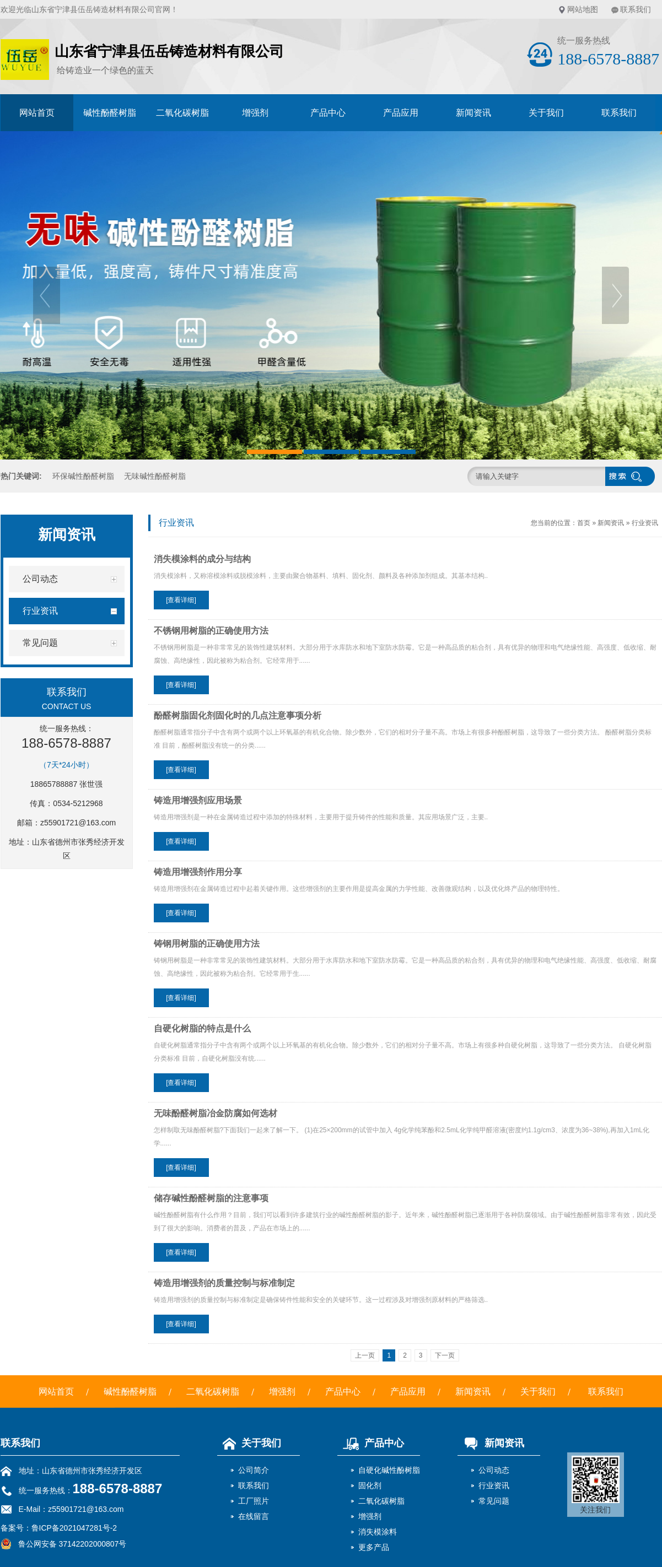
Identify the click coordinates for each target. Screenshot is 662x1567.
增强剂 (255, 112)
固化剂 (369, 1485)
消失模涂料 (377, 1531)
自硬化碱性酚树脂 (389, 1470)
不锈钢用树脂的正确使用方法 (211, 630)
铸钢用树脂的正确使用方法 (207, 943)
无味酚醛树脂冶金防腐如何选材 (215, 1113)
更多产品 (373, 1547)
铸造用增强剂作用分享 (198, 872)
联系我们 (635, 9)
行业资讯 (645, 523)
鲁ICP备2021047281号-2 (74, 1527)
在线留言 (253, 1516)
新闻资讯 (473, 112)
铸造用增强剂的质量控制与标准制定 (224, 1283)
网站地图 (582, 9)
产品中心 (328, 112)
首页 (583, 523)
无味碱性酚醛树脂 (155, 476)
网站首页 (37, 112)
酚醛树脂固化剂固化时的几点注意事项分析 (237, 715)
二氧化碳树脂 (182, 112)
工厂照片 (253, 1500)
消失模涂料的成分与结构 (202, 559)
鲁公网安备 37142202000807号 (64, 1543)
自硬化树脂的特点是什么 (202, 1028)
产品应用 (400, 112)
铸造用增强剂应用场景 (198, 800)
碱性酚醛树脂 (109, 112)
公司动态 (493, 1470)
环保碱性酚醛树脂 (83, 476)
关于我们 (546, 112)
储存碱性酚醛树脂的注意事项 (211, 1198)
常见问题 (493, 1500)
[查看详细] (181, 600)
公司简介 (253, 1470)
